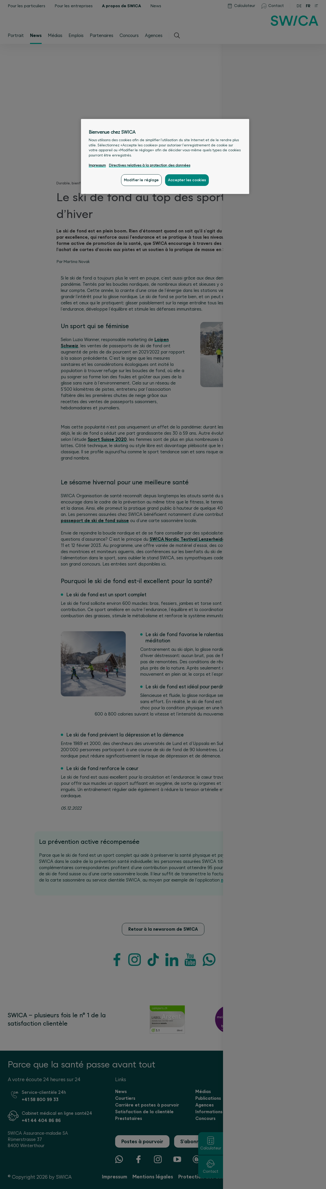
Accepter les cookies (187, 180)
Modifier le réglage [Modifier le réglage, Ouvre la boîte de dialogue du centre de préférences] (141, 180)
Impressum (97, 165)
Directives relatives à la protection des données (149, 165)
